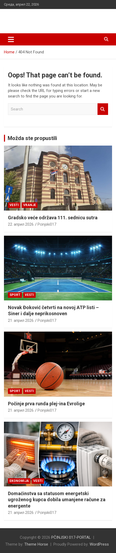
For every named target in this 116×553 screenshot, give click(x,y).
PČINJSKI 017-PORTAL (45, 18)
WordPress (99, 544)
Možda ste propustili (32, 138)
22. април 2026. (21, 224)
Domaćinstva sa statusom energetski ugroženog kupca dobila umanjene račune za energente (56, 500)
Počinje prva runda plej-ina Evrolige (46, 403)
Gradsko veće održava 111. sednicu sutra (53, 217)
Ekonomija (19, 481)
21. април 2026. (21, 320)
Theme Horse (36, 544)
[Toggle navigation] (11, 39)
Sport (15, 295)
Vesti (14, 205)
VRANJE (29, 205)
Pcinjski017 (47, 224)
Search (103, 109)
